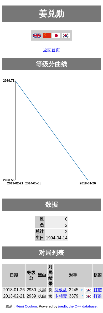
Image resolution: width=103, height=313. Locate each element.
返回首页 (51, 50)
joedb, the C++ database (77, 306)
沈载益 (60, 290)
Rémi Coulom (26, 306)
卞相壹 (60, 296)
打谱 (98, 290)
